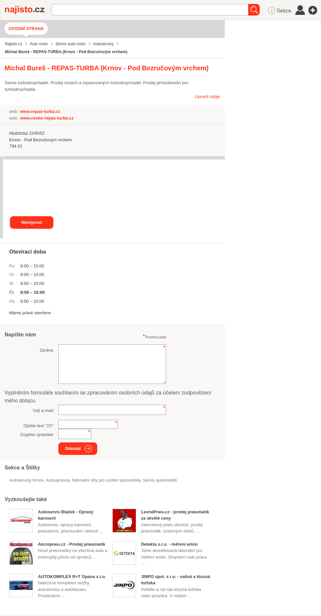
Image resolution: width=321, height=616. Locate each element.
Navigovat (31, 222)
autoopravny (58, 480)
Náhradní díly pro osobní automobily (106, 480)
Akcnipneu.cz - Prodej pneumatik (71, 544)
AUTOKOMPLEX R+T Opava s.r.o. (72, 576)
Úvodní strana (26, 28)
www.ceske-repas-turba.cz (46, 118)
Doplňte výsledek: (37, 434)
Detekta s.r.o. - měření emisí (169, 544)
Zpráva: (47, 350)
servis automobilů (160, 480)
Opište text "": (38, 425)
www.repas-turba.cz (40, 111)
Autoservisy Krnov (26, 480)
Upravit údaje (207, 96)
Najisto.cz (28, 10)
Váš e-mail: (43, 410)
